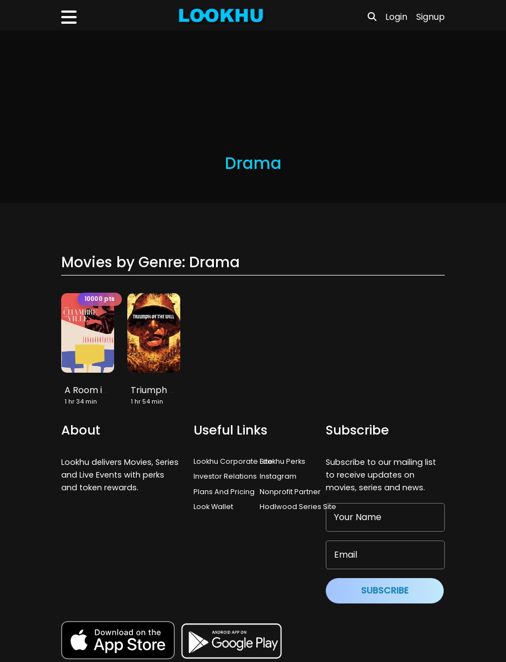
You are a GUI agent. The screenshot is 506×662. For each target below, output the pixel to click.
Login (396, 16)
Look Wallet (213, 506)
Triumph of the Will (171, 390)
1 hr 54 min (147, 401)
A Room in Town (98, 390)
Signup (430, 16)
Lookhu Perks (282, 461)
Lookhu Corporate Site (234, 461)
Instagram (278, 476)
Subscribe (384, 590)
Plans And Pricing (224, 491)
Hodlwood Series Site (298, 506)
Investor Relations (225, 476)
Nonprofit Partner (290, 491)
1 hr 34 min (80, 401)
